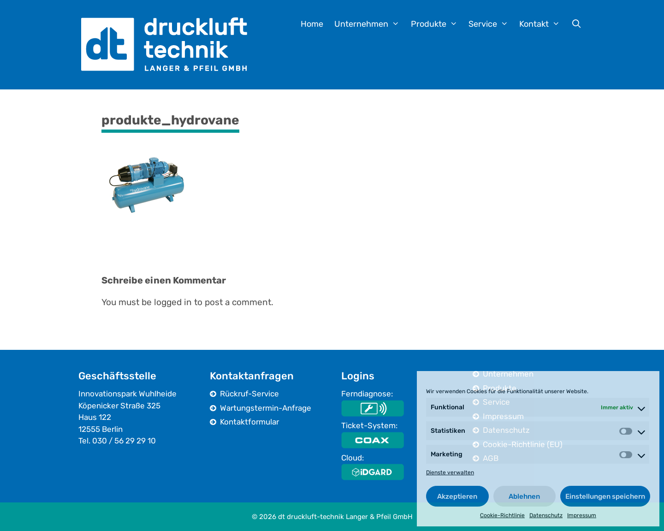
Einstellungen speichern (605, 496)
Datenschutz (546, 515)
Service (491, 24)
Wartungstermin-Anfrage (265, 408)
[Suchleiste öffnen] (576, 24)
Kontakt (542, 24)
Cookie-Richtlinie (502, 515)
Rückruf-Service (249, 393)
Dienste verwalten (450, 472)
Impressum (581, 515)
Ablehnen (524, 496)
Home (312, 24)
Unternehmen (369, 24)
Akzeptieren (457, 496)
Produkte (437, 24)
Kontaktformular (249, 421)
